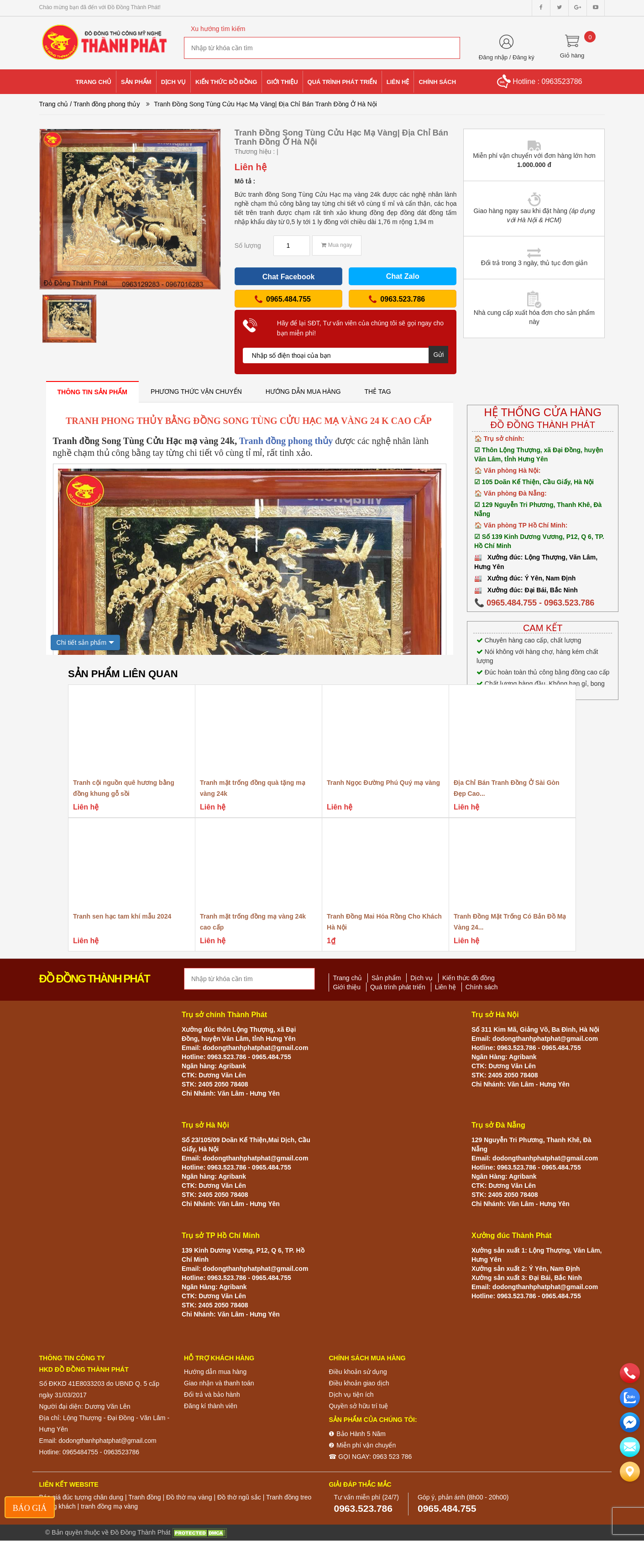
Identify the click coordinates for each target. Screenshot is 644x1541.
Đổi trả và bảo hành (212, 1394)
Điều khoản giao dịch (359, 1383)
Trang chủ (53, 104)
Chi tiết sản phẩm (82, 642)
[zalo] (630, 1398)
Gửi (438, 354)
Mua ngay (336, 245)
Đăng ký (523, 57)
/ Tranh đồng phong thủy (105, 104)
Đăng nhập (493, 57)
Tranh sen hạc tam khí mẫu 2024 (122, 916)
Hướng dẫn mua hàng (215, 1371)
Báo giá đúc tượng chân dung (81, 1497)
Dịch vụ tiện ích (351, 1394)
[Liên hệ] (630, 1472)
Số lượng (248, 245)
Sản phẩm (386, 978)
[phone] (630, 1373)
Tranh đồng (144, 1497)
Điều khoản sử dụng (358, 1371)
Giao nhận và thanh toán (219, 1383)
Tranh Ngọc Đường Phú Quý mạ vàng (383, 782)
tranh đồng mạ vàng (109, 1506)
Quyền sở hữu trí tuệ (358, 1406)
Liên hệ (445, 987)
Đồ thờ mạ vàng (189, 1497)
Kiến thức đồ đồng (468, 978)
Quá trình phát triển (397, 987)
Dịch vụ (421, 978)
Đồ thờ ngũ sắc (239, 1497)
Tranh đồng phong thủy (286, 441)
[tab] (92, 391)
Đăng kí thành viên (210, 1406)
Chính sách (482, 987)
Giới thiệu (347, 987)
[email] (630, 1422)
